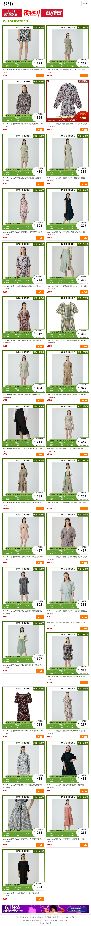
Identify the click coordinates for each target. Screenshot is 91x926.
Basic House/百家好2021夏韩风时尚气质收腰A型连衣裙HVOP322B (66, 233)
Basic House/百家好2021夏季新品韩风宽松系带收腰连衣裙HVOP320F (67, 558)
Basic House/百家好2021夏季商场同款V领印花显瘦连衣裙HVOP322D (22, 233)
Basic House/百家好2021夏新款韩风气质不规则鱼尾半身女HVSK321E (67, 624)
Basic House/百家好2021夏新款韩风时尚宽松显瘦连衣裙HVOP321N (22, 504)
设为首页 (56, 917)
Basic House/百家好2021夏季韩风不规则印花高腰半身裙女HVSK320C (23, 840)
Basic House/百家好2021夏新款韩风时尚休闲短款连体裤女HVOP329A (23, 558)
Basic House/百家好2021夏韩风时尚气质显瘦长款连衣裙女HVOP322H (67, 396)
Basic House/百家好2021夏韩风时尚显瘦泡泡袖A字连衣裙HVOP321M (22, 396)
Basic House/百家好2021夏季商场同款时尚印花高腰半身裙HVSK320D (23, 71)
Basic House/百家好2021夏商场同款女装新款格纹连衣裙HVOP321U (22, 341)
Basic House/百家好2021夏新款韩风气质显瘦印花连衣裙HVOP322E (66, 732)
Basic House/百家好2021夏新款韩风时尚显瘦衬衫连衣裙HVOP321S (66, 179)
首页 (16, 917)
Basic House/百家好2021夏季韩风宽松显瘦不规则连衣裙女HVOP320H (23, 894)
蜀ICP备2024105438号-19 (59, 920)
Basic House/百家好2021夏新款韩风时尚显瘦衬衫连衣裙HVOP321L (22, 179)
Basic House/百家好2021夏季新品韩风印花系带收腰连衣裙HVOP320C (23, 786)
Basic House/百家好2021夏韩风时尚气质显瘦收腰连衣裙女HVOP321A (23, 666)
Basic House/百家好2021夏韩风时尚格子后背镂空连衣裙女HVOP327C (67, 341)
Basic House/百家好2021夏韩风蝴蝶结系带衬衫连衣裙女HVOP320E (66, 786)
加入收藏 (65, 917)
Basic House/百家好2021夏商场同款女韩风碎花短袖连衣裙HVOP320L (23, 287)
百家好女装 (24, 917)
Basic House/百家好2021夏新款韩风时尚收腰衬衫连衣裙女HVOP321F (67, 612)
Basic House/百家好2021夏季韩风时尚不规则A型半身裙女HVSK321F (66, 504)
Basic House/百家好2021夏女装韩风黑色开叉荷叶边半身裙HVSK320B (23, 450)
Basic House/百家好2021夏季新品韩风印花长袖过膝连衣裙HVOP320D (23, 125)
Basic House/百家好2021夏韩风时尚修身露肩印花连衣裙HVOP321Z (66, 678)
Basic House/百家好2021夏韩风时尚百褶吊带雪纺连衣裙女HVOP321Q (23, 612)
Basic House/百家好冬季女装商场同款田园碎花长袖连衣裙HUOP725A (67, 125)
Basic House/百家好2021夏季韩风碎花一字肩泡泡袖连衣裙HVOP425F (23, 732)
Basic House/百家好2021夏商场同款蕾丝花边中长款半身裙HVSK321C (67, 287)
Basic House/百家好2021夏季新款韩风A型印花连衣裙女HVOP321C (66, 71)
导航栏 (85, 3)
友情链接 (40, 917)
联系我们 (73, 917)
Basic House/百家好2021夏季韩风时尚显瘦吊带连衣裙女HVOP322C (66, 840)
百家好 (32, 917)
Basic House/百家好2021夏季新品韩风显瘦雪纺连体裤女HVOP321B (66, 450)
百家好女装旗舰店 (36, 920)
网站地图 (48, 917)
